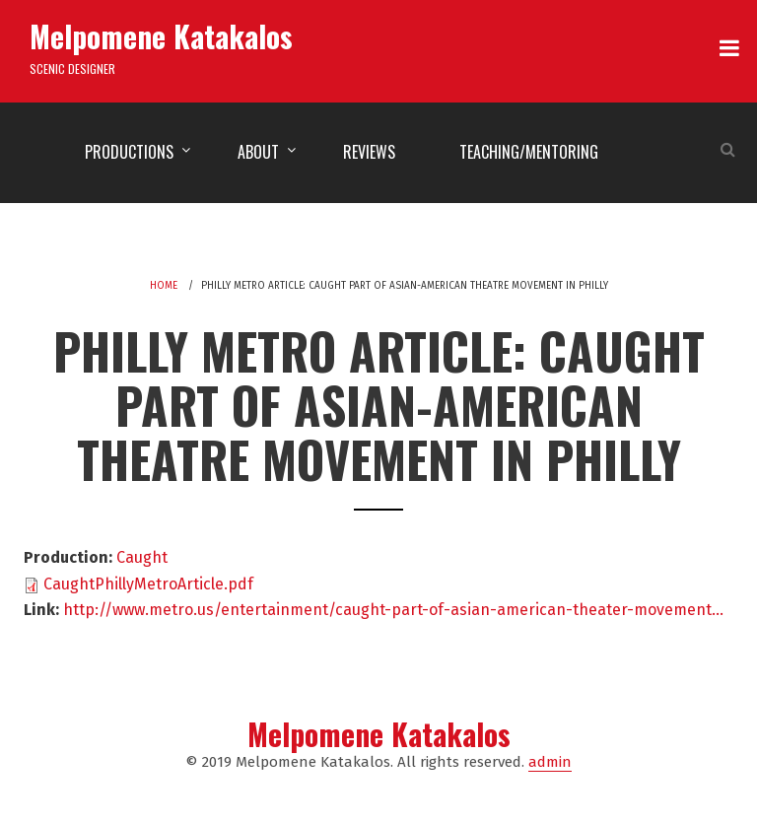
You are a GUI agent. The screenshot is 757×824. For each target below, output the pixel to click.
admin (550, 762)
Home (163, 286)
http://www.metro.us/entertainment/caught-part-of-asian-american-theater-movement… (393, 609)
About (258, 152)
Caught (142, 557)
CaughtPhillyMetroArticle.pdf (148, 584)
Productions (129, 152)
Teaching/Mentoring (528, 152)
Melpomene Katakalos (161, 36)
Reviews (369, 152)
